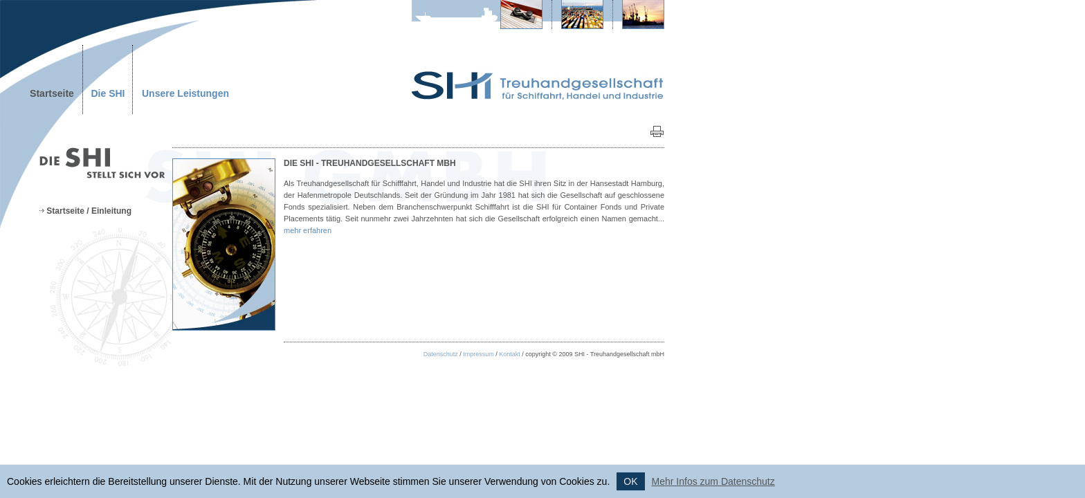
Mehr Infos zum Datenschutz (713, 481)
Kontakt (509, 354)
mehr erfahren (307, 230)
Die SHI (108, 93)
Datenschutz (440, 354)
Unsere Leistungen (185, 93)
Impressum (478, 354)
